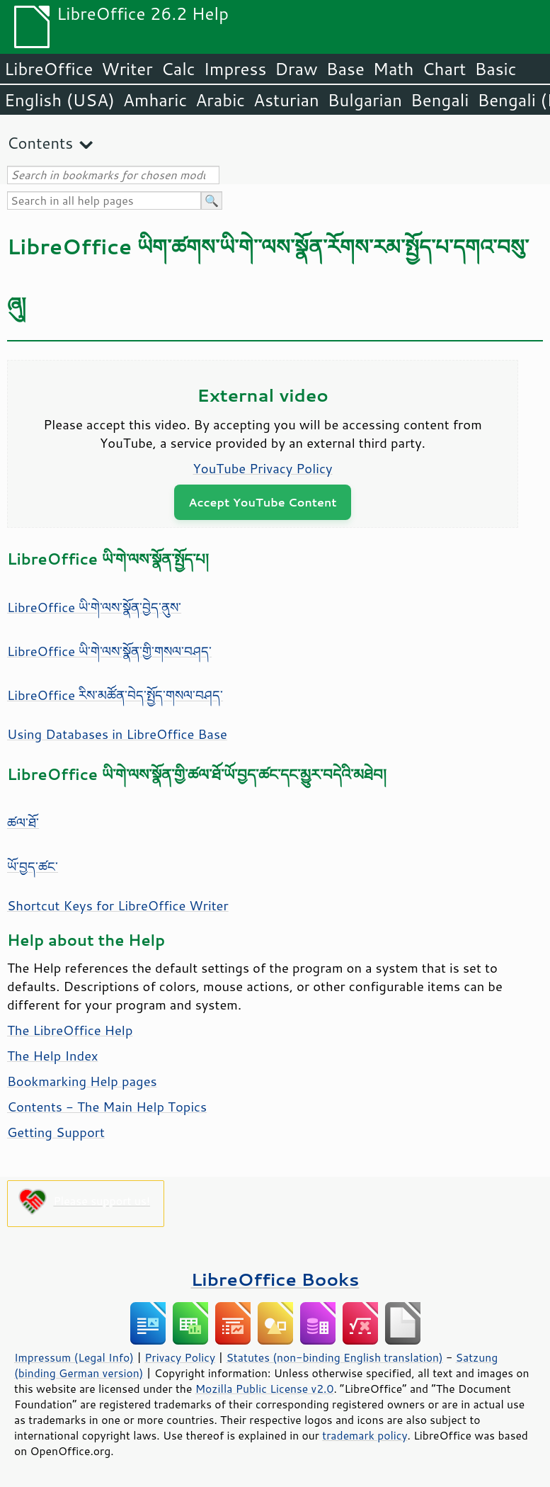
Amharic (155, 100)
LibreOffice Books (275, 1279)
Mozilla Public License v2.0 (264, 1388)
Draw (296, 69)
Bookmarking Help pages (82, 1081)
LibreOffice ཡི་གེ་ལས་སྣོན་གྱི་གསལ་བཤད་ (109, 651)
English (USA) (59, 100)
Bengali (440, 100)
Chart (444, 69)
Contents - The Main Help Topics (107, 1106)
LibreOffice (48, 69)
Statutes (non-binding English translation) (334, 1357)
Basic (495, 69)
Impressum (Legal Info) (74, 1357)
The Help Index (52, 1055)
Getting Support (56, 1132)
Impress (235, 69)
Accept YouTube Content (262, 502)
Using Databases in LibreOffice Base (117, 734)
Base (345, 69)
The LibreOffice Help (69, 1030)
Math (393, 69)
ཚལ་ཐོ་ (23, 822)
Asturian (286, 100)
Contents (40, 143)
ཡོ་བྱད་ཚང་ (32, 866)
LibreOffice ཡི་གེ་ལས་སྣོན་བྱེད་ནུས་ (94, 607)
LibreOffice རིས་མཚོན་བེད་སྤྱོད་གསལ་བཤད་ (115, 695)
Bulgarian (365, 100)
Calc (178, 69)
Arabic (220, 100)
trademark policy (364, 1435)
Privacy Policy (179, 1357)
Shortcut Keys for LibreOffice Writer (118, 905)
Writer (126, 69)
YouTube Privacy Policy (263, 468)
